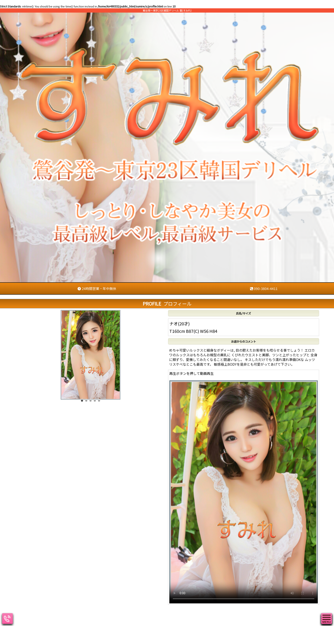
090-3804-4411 (264, 288)
